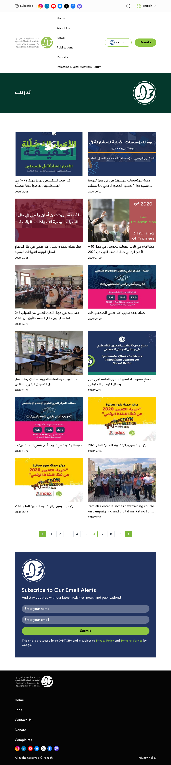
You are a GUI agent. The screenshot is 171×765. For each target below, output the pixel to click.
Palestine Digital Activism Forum (79, 67)
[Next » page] (128, 534)
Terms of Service (132, 641)
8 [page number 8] (111, 534)
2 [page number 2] (60, 534)
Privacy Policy (105, 641)
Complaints (23, 740)
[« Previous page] (42, 534)
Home (61, 18)
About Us (63, 28)
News (61, 37)
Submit (85, 630)
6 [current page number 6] (95, 534)
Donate (20, 730)
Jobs (18, 710)
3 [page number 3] (68, 534)
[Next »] (128, 534)
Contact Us (23, 720)
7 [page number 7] (102, 534)
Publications (65, 47)
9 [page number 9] (120, 534)
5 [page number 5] (86, 534)
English (144, 6)
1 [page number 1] (51, 534)
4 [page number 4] (77, 534)
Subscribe (24, 6)
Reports (62, 57)
